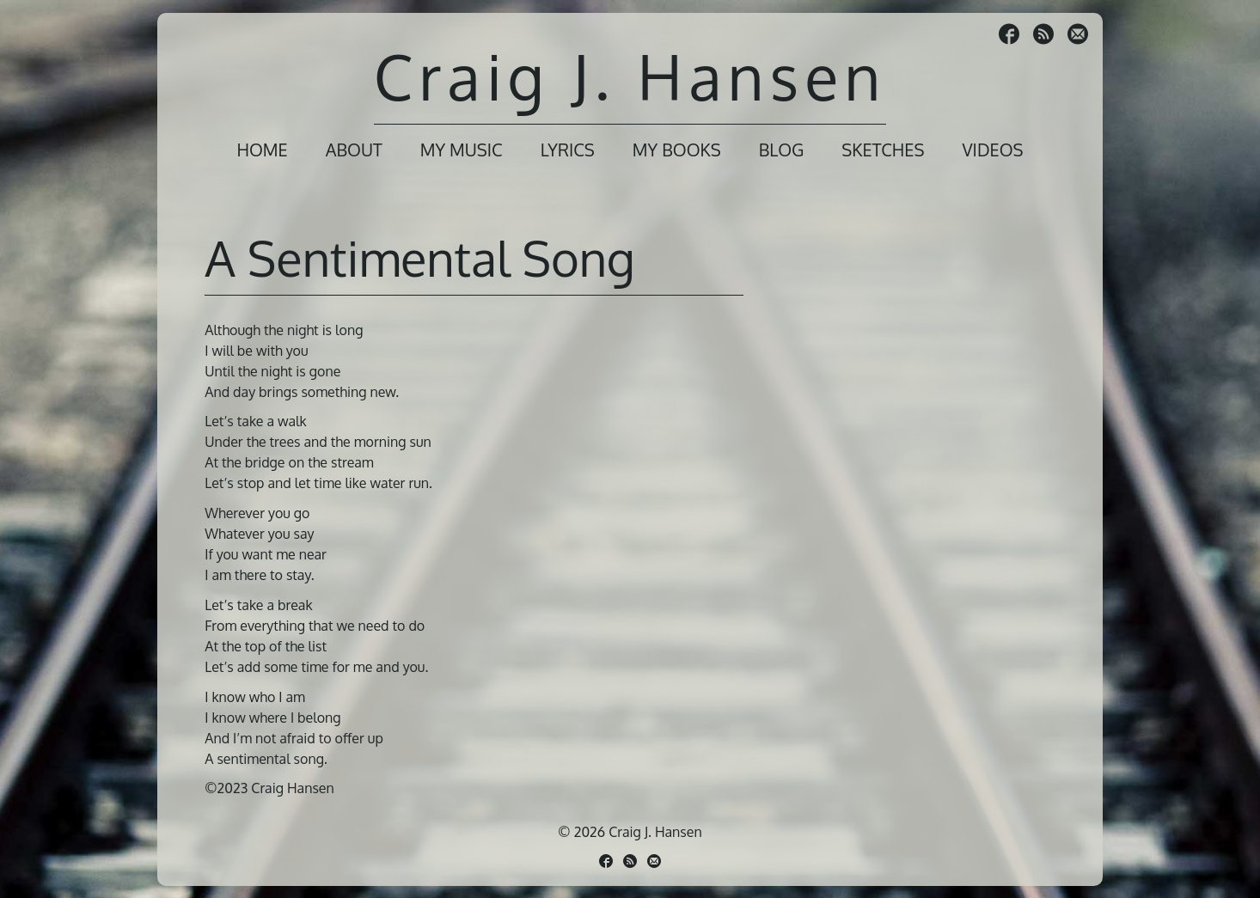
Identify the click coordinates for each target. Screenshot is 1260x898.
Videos (992, 149)
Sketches (882, 149)
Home (261, 149)
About (354, 149)
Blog (781, 149)
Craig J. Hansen (630, 76)
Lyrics (568, 149)
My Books (677, 149)
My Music (461, 149)
